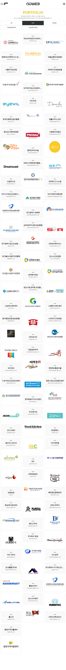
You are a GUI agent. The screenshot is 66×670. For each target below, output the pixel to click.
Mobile (55, 23)
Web (33, 23)
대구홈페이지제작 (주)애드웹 (33, 4)
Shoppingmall (11, 27)
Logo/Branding (33, 27)
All (11, 23)
